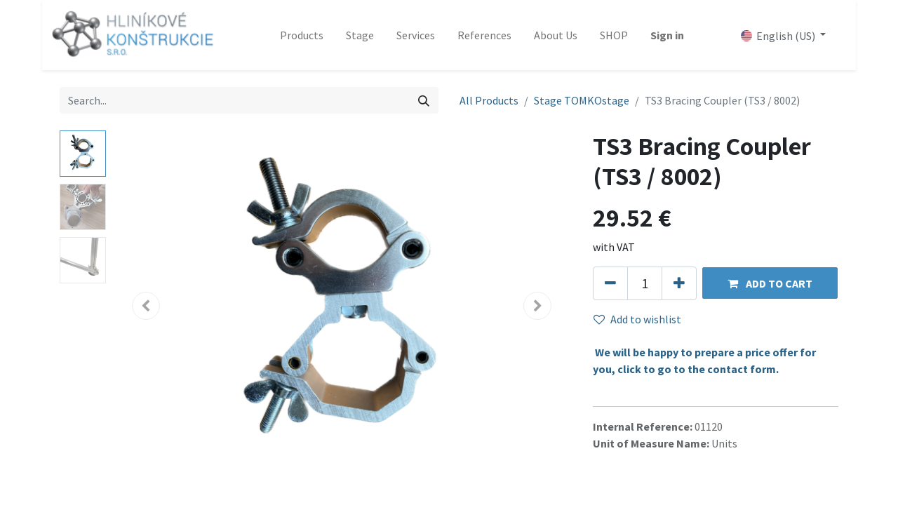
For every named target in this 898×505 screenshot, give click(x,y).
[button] (770, 283)
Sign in (667, 35)
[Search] (423, 100)
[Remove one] (610, 283)
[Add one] (679, 283)
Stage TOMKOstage (581, 100)
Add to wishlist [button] (637, 319)
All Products (489, 100)
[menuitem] (302, 35)
